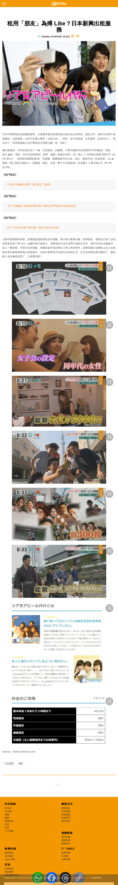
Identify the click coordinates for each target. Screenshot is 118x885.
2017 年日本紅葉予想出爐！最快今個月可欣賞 (33, 227)
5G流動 (8, 811)
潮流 (20, 763)
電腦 (7, 814)
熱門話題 (65, 821)
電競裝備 (65, 840)
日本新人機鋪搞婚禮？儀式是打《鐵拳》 (29, 184)
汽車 (7, 827)
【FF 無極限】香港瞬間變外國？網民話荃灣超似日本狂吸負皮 (41, 206)
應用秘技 (9, 852)
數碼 (7, 817)
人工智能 (9, 831)
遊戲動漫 (67, 833)
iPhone (8, 808)
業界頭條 (65, 852)
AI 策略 (65, 856)
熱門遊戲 (65, 837)
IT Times (68, 848)
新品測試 (9, 856)
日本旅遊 (9, 763)
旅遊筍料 (65, 817)
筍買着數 (65, 814)
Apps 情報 (10, 859)
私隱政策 (9, 868)
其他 (7, 864)
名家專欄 (65, 859)
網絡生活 (67, 804)
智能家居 (9, 821)
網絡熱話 (65, 808)
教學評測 (10, 848)
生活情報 (65, 811)
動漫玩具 (65, 843)
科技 (7, 824)
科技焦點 (10, 804)
